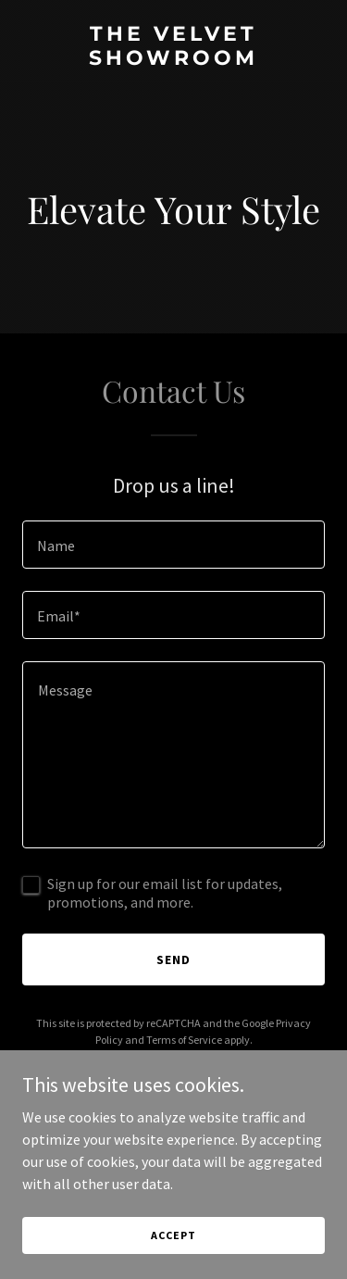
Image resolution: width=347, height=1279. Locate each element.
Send (173, 959)
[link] (173, 59)
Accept (173, 1235)
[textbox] (173, 544)
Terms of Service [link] (184, 1040)
